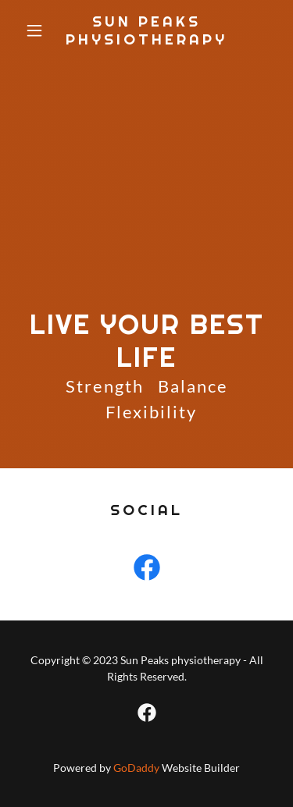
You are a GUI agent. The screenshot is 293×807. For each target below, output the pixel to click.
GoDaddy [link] (136, 767)
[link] (146, 39)
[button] (38, 30)
